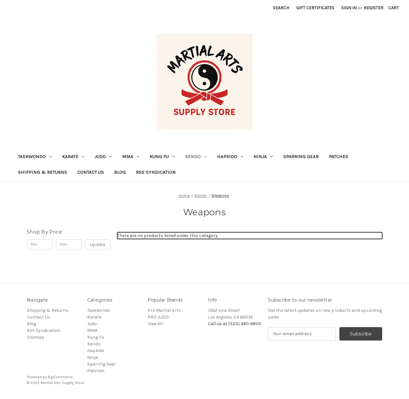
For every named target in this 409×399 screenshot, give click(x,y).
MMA (130, 156)
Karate (73, 156)
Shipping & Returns (42, 172)
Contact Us (90, 172)
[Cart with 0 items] (393, 8)
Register (373, 8)
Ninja (263, 156)
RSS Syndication (156, 172)
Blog (120, 172)
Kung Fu (162, 156)
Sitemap (35, 337)
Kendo (196, 156)
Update (98, 244)
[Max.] (68, 244)
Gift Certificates (315, 8)
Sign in (349, 8)
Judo (103, 156)
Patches (338, 156)
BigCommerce (60, 377)
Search (281, 8)
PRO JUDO (158, 317)
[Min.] (39, 244)
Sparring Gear (301, 156)
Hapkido (230, 156)
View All (155, 323)
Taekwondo (35, 156)
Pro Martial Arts (164, 310)
